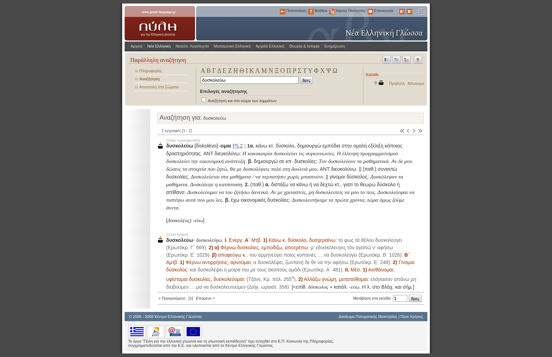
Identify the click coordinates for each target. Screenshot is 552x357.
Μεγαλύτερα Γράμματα (402, 11)
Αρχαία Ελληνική (270, 46)
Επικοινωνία (370, 11)
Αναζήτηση (149, 79)
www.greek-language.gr (160, 23)
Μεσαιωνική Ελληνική (232, 46)
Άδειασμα (416, 83)
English (421, 11)
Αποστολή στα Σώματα (158, 87)
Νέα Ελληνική (158, 46)
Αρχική (136, 46)
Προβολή (396, 83)
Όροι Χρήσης (412, 316)
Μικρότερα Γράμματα (409, 11)
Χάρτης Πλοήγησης (332, 11)
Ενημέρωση (334, 46)
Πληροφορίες (150, 71)
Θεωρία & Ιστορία (304, 46)
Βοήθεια (311, 11)
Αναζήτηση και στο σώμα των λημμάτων (242, 101)
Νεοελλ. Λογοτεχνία (192, 46)
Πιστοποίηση (283, 11)
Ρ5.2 (238, 146)
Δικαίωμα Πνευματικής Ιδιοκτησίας (368, 316)
